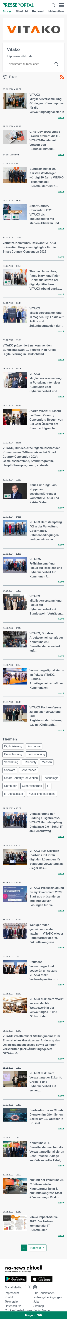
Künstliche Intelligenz (42, 793)
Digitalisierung (13, 746)
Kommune (34, 746)
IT (48, 785)
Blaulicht (22, 11)
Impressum (12, 1293)
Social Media (41, 1310)
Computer (10, 785)
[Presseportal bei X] (28, 1287)
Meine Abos (56, 11)
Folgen (33, 1315)
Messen (47, 762)
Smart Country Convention (21, 777)
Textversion (12, 1301)
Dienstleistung (13, 754)
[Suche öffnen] (53, 5)
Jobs (36, 1301)
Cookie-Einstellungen (18, 1310)
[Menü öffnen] (61, 5)
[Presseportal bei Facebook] (24, 1287)
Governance (28, 770)
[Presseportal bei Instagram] (34, 1286)
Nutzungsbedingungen (47, 1297)
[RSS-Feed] (62, 77)
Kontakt (9, 1297)
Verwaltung (11, 762)
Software (9, 770)
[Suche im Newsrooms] (33, 64)
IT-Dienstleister (13, 793)
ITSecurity (30, 762)
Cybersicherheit (32, 785)
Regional (38, 11)
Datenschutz (13, 1305)
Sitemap (38, 1305)
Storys (7, 11)
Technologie (50, 777)
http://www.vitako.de (19, 56)
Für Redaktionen (43, 1293)
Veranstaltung (36, 754)
